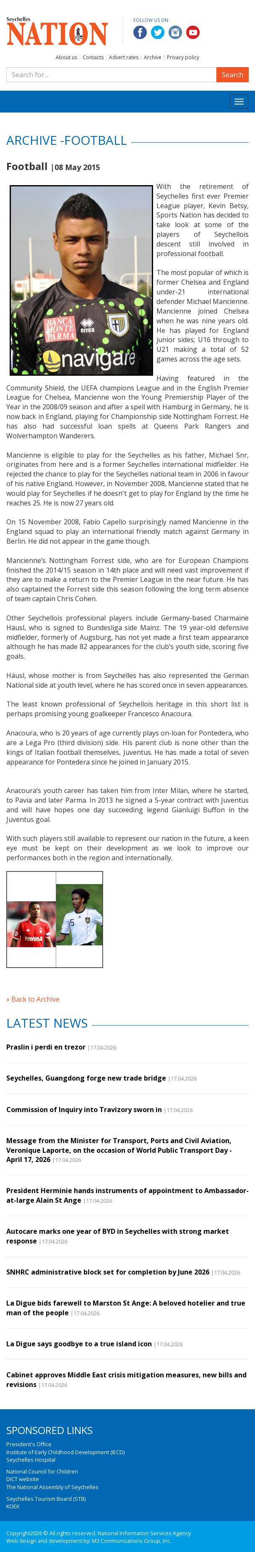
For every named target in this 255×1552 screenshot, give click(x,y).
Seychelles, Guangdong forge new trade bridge (86, 1078)
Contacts (93, 57)
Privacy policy (183, 57)
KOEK (12, 1506)
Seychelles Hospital (30, 1459)
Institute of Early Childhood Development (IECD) (65, 1452)
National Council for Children (42, 1471)
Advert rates (123, 57)
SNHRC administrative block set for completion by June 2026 (107, 1272)
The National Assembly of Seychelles (52, 1487)
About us (66, 57)
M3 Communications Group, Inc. (131, 1540)
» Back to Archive (33, 999)
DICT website (22, 1479)
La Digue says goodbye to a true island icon (79, 1343)
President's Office (29, 1444)
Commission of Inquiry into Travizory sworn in (84, 1109)
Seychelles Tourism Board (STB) (46, 1498)
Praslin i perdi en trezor (46, 1047)
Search (232, 74)
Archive (152, 57)
